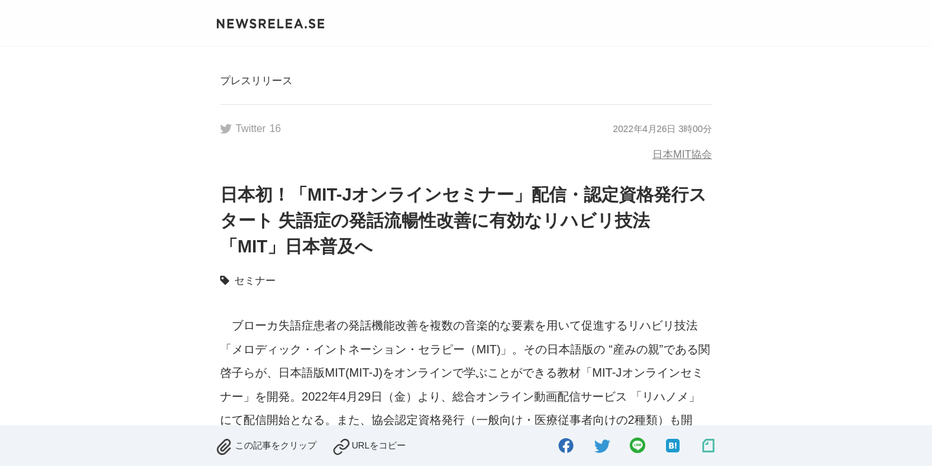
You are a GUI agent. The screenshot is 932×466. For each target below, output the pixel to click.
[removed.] (266, 444)
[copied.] (369, 444)
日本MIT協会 (682, 154)
